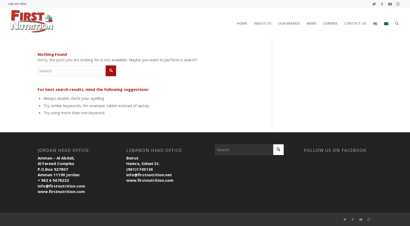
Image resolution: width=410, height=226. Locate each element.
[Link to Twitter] (374, 4)
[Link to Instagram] (398, 4)
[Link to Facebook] (382, 4)
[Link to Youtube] (390, 4)
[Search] (397, 23)
